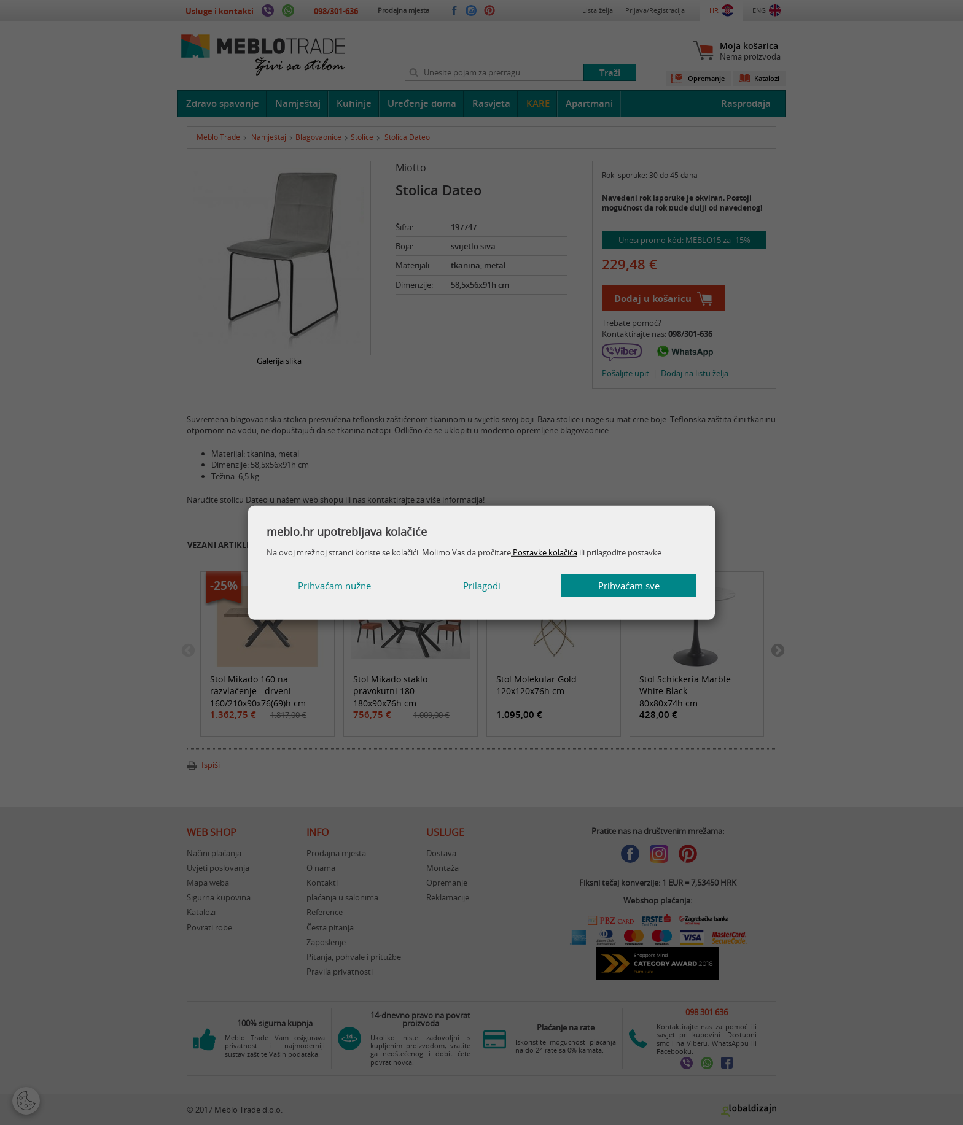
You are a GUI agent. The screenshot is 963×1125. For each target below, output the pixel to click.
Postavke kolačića (544, 552)
